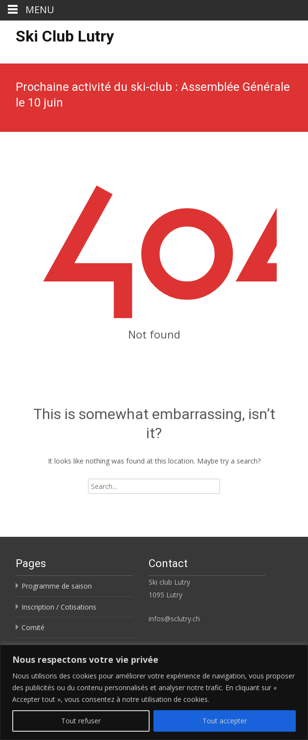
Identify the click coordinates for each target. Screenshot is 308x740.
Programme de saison (57, 586)
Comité (33, 627)
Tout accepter (224, 720)
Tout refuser (81, 720)
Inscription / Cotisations (59, 607)
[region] (154, 692)
